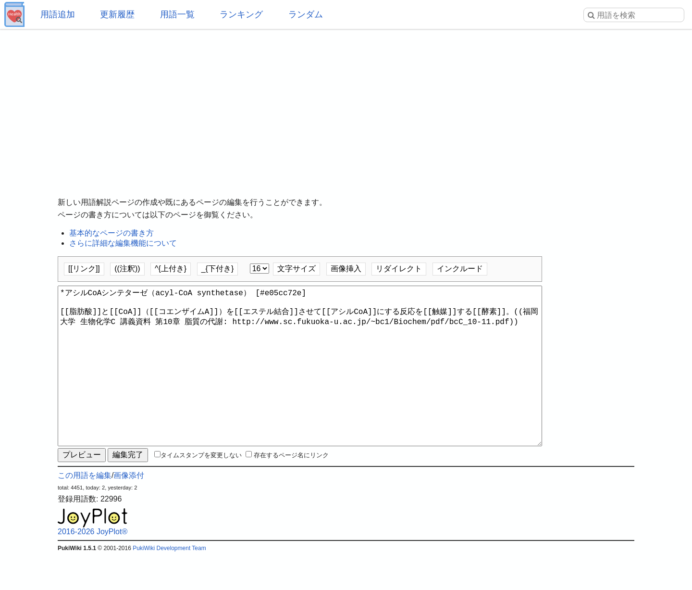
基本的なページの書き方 (111, 233)
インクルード (460, 268)
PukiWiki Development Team (169, 582)
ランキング (241, 14)
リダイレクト (399, 268)
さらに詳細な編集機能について (123, 243)
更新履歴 (117, 14)
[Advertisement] (346, 105)
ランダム (305, 14)
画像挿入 (346, 268)
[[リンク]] (84, 268)
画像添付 (128, 510)
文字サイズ (296, 268)
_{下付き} (217, 268)
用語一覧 (177, 14)
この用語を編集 (84, 510)
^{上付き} (170, 268)
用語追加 (57, 14)
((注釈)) (127, 268)
